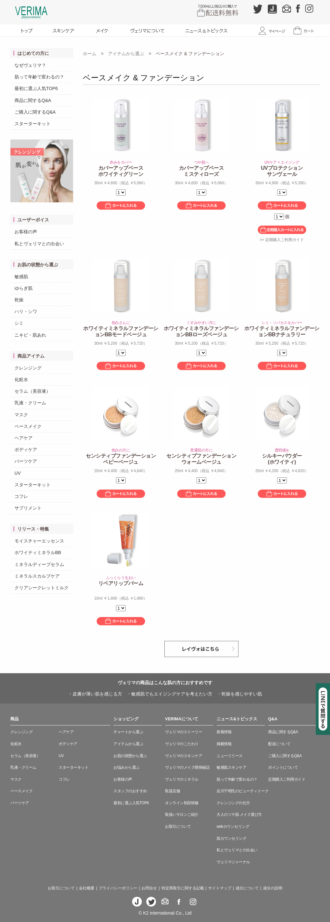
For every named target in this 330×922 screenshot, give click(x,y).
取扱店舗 (172, 791)
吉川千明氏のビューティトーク (242, 791)
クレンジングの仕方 (233, 803)
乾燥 (19, 299)
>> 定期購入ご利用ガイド (282, 240)
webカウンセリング (233, 826)
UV (18, 473)
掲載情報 (224, 744)
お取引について (178, 826)
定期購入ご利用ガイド (286, 779)
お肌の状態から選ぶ (130, 756)
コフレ (21, 496)
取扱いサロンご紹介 (182, 814)
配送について (279, 744)
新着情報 (224, 732)
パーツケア (26, 461)
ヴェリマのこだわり (182, 744)
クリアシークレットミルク (42, 587)
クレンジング (28, 367)
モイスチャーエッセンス (39, 540)
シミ (19, 323)
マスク (21, 414)
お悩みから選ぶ (126, 767)
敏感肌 (21, 276)
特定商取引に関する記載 (182, 888)
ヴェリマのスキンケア (183, 756)
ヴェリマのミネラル (182, 779)
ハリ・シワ (26, 311)
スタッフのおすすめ (130, 791)
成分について (247, 888)
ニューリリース (230, 756)
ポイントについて (283, 767)
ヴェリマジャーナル (233, 862)
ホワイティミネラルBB (38, 552)
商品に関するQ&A (33, 100)
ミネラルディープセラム (39, 564)
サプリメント (28, 508)
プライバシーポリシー (118, 888)
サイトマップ (219, 888)
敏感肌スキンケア (231, 767)
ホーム (89, 53)
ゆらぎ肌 (24, 288)
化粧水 (21, 379)
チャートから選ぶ (128, 732)
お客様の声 (26, 231)
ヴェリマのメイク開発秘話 (187, 767)
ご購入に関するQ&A (35, 112)
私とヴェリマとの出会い (39, 243)
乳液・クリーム (30, 402)
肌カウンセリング (231, 838)
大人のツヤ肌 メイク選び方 (239, 814)
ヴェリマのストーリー (183, 732)
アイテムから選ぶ (126, 53)
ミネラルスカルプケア (37, 576)
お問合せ (149, 888)
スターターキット (33, 123)
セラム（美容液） (33, 391)
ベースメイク (28, 426)
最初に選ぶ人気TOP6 (36, 88)
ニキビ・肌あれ (30, 335)
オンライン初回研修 (182, 803)
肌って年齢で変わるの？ (39, 76)
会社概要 (86, 888)
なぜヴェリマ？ (30, 65)
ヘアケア (24, 438)
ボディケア (26, 449)
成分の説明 (272, 888)
